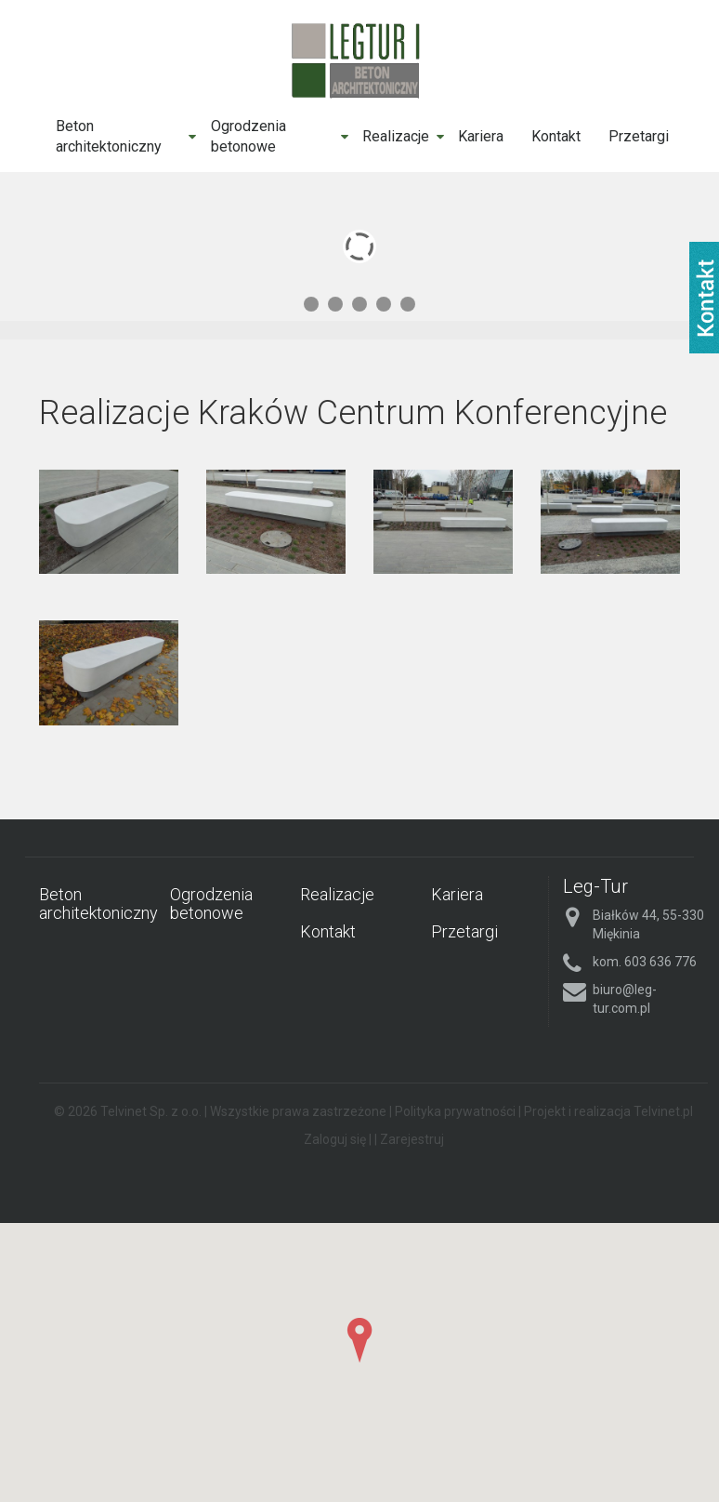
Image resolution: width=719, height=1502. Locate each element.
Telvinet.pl (663, 1111)
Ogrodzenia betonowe (248, 136)
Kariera (480, 136)
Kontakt (556, 136)
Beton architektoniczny (109, 136)
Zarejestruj (412, 1139)
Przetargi (638, 136)
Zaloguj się (335, 1139)
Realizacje (395, 136)
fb (704, 297)
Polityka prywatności (455, 1111)
